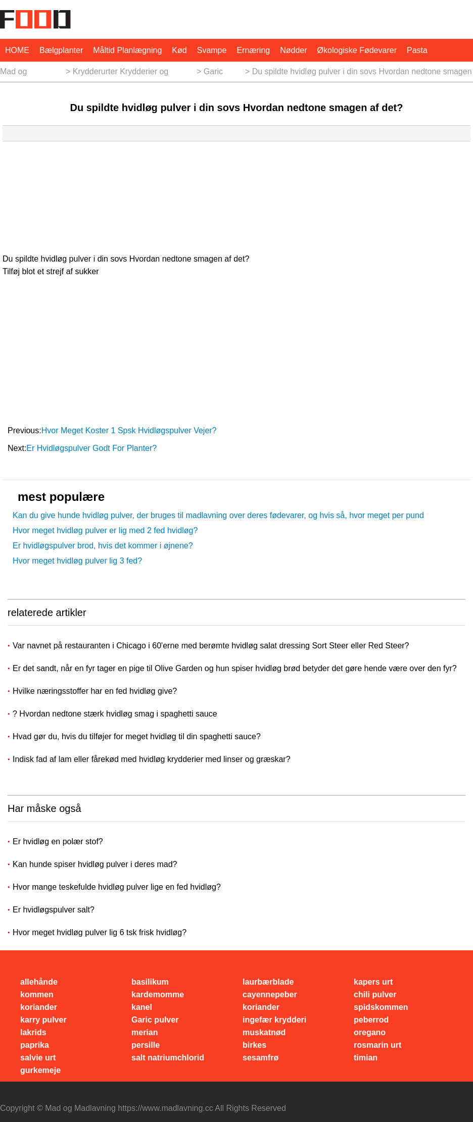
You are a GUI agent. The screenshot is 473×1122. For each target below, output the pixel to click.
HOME (17, 50)
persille (145, 1045)
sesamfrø (260, 1057)
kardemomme (157, 994)
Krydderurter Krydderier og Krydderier (120, 74)
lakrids (33, 1032)
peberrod (371, 1019)
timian (365, 1057)
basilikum (150, 982)
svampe (212, 50)
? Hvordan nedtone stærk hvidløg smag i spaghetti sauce (116, 713)
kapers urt (373, 982)
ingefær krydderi (274, 1019)
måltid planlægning (127, 50)
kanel (141, 1007)
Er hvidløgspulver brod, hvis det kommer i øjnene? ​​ (104, 545)
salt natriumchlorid (167, 1057)
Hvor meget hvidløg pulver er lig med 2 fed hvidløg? (105, 530)
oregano (370, 1032)
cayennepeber (270, 994)
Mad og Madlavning (20, 74)
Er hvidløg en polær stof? (58, 841)
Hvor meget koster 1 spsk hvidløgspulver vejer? (130, 430)
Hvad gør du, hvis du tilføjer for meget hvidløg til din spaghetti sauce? (138, 736)
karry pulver (43, 1019)
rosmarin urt (377, 1045)
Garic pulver (215, 74)
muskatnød (264, 1032)
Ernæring (253, 50)
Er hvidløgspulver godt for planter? (92, 448)
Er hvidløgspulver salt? (53, 909)
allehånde (39, 982)
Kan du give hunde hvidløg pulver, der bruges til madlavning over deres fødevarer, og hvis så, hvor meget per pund (218, 515)
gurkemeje (40, 1070)
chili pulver (375, 994)
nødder (293, 50)
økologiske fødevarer (357, 50)
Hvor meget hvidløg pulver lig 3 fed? (77, 560)
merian (144, 1032)
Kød (179, 50)
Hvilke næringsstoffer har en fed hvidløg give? (96, 691)
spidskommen (381, 1007)
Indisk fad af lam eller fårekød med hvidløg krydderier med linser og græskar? (153, 759)
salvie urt (38, 1057)
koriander (38, 1007)
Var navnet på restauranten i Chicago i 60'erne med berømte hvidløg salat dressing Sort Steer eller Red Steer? (212, 645)
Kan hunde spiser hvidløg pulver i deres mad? (95, 864)
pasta (417, 50)
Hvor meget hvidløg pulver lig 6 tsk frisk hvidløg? (99, 932)
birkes (254, 1045)
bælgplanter (61, 50)
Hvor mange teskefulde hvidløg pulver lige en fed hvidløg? (117, 887)
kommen (37, 994)
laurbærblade (268, 982)
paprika (34, 1045)
